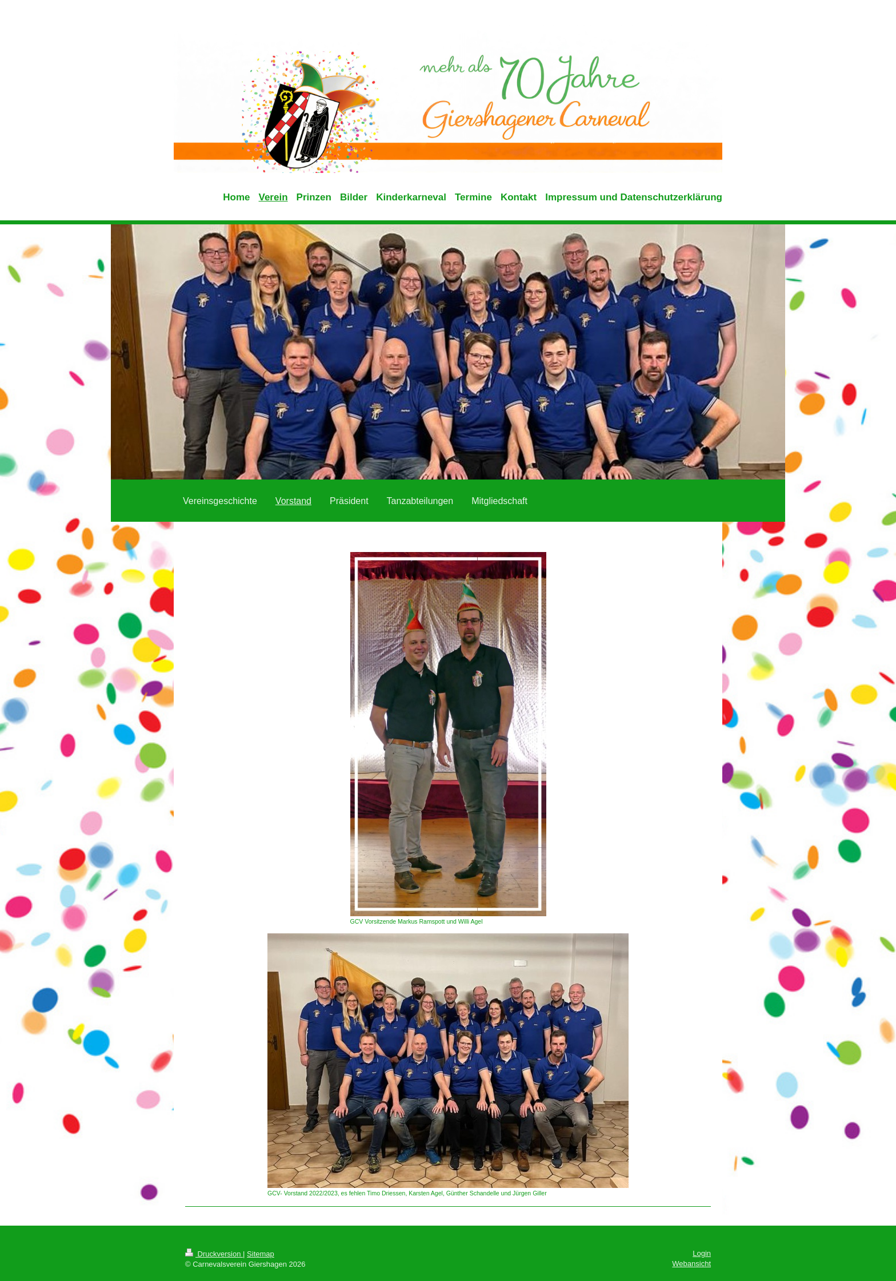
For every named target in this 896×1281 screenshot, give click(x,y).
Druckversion (214, 1254)
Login (702, 1253)
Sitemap (260, 1254)
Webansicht (691, 1263)
